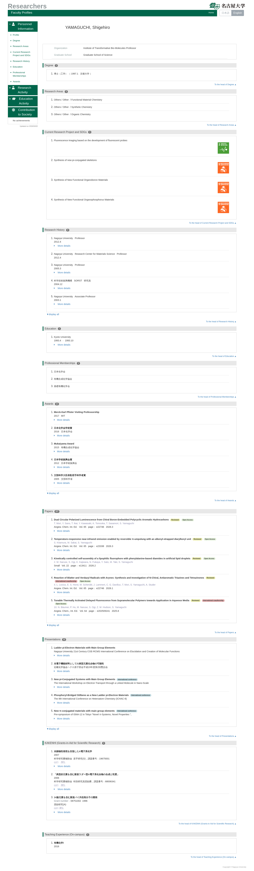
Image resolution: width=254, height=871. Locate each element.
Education (18, 67)
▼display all (52, 314)
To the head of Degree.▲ (225, 84)
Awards (16, 81)
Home (211, 12)
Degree (16, 40)
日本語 (225, 12)
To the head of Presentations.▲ (222, 736)
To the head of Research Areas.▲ (221, 125)
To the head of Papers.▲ (225, 632)
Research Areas (21, 46)
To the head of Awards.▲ (225, 500)
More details (62, 246)
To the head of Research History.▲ (221, 321)
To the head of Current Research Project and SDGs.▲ (212, 223)
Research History (21, 61)
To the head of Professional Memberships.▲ (217, 397)
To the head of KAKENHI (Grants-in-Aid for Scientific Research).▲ (207, 824)
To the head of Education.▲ (224, 356)
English (237, 12)
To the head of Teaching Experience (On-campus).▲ (214, 857)
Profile (16, 35)
